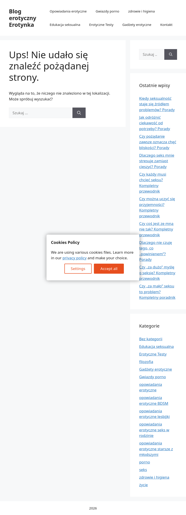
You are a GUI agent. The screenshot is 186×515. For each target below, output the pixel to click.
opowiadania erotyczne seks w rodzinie (154, 430)
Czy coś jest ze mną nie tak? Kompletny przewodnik (156, 229)
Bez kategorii (150, 338)
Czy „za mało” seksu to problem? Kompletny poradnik (157, 291)
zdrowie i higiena (141, 11)
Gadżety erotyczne (136, 24)
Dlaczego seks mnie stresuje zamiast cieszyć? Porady (156, 161)
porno (144, 462)
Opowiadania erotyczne (68, 11)
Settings (78, 268)
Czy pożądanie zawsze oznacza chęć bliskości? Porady (157, 142)
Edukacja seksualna (65, 24)
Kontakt (166, 24)
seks (143, 469)
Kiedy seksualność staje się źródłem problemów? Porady (157, 104)
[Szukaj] (79, 113)
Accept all (108, 268)
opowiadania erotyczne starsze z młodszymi (156, 448)
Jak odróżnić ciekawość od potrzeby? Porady (154, 123)
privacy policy (75, 258)
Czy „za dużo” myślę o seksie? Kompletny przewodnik (157, 272)
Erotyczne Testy (101, 24)
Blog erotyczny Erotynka (22, 17)
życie (143, 484)
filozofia (146, 361)
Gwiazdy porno (107, 11)
